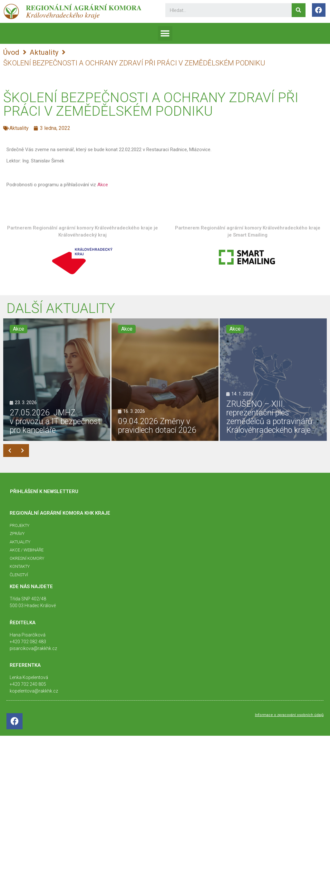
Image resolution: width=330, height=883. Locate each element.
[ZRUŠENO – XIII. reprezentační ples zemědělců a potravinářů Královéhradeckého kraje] (273, 379)
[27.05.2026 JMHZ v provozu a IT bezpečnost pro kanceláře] (56, 379)
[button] (165, 33)
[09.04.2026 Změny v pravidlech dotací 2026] (165, 379)
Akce (102, 185)
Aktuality (44, 52)
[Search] (299, 10)
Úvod (11, 52)
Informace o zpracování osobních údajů (289, 715)
